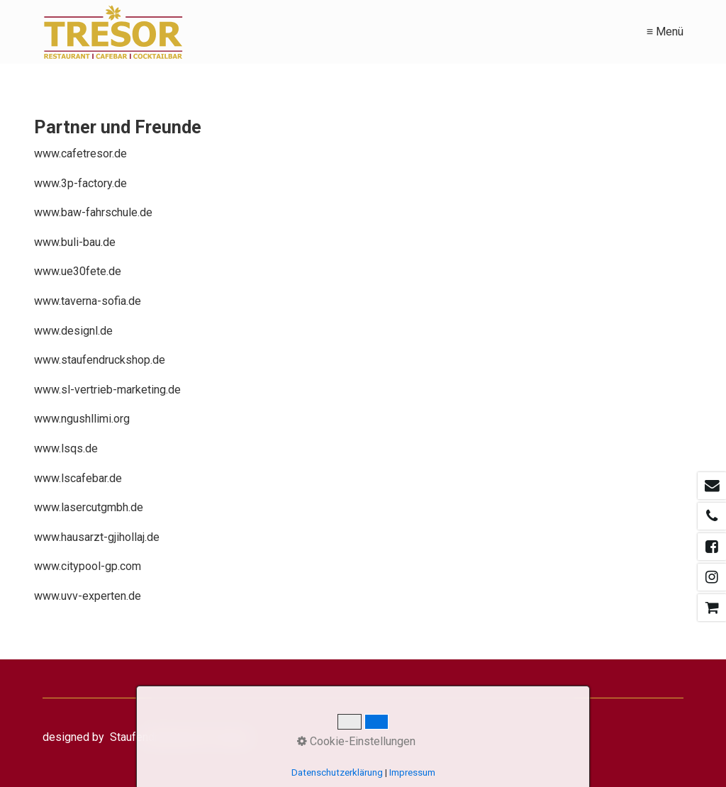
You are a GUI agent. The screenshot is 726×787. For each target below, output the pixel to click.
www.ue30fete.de (77, 271)
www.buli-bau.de (75, 242)
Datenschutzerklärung (337, 772)
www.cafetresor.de (80, 153)
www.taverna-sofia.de (87, 301)
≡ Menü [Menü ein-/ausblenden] (665, 31)
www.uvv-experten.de (87, 596)
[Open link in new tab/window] (712, 485)
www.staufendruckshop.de (99, 360)
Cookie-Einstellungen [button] (356, 741)
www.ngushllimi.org (82, 418)
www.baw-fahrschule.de (93, 212)
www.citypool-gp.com (87, 566)
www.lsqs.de (66, 448)
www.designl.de (73, 330)
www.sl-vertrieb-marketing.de (107, 389)
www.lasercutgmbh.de (88, 507)
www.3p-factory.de (80, 183)
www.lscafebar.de (78, 478)
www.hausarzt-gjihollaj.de (97, 537)
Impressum (412, 772)
